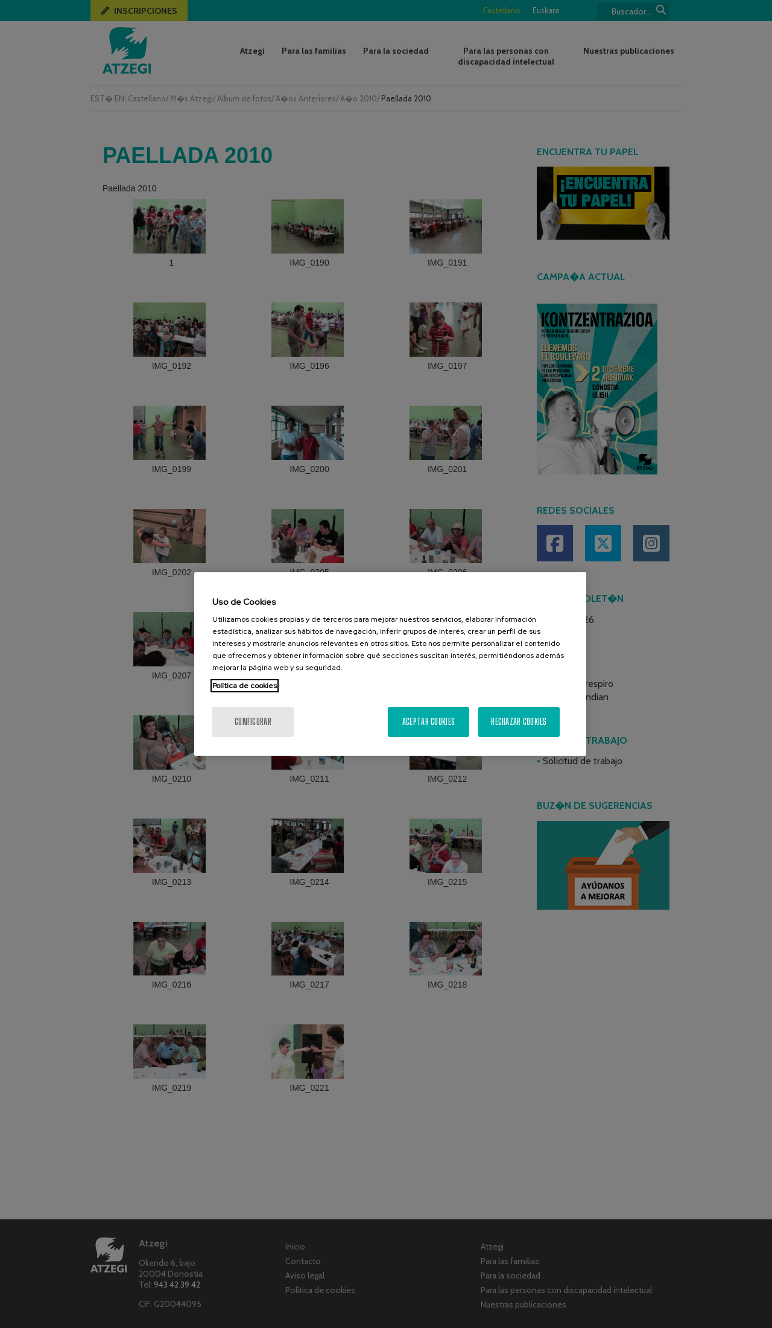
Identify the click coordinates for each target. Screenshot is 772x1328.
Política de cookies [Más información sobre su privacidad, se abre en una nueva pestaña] (244, 686)
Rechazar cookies (518, 722)
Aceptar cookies (428, 722)
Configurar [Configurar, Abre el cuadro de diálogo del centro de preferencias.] (253, 722)
